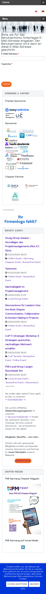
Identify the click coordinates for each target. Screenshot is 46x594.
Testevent (11, 269)
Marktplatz (23, 461)
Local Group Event (18, 299)
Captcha (6, 64)
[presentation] (19, 71)
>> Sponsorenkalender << (18, 417)
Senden (6, 84)
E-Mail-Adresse (10, 54)
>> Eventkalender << (15, 400)
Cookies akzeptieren (17, 584)
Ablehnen (34, 584)
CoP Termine (15, 356)
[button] (23, 93)
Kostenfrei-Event (32, 262)
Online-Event (15, 259)
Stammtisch (31, 383)
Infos (23, 589)
